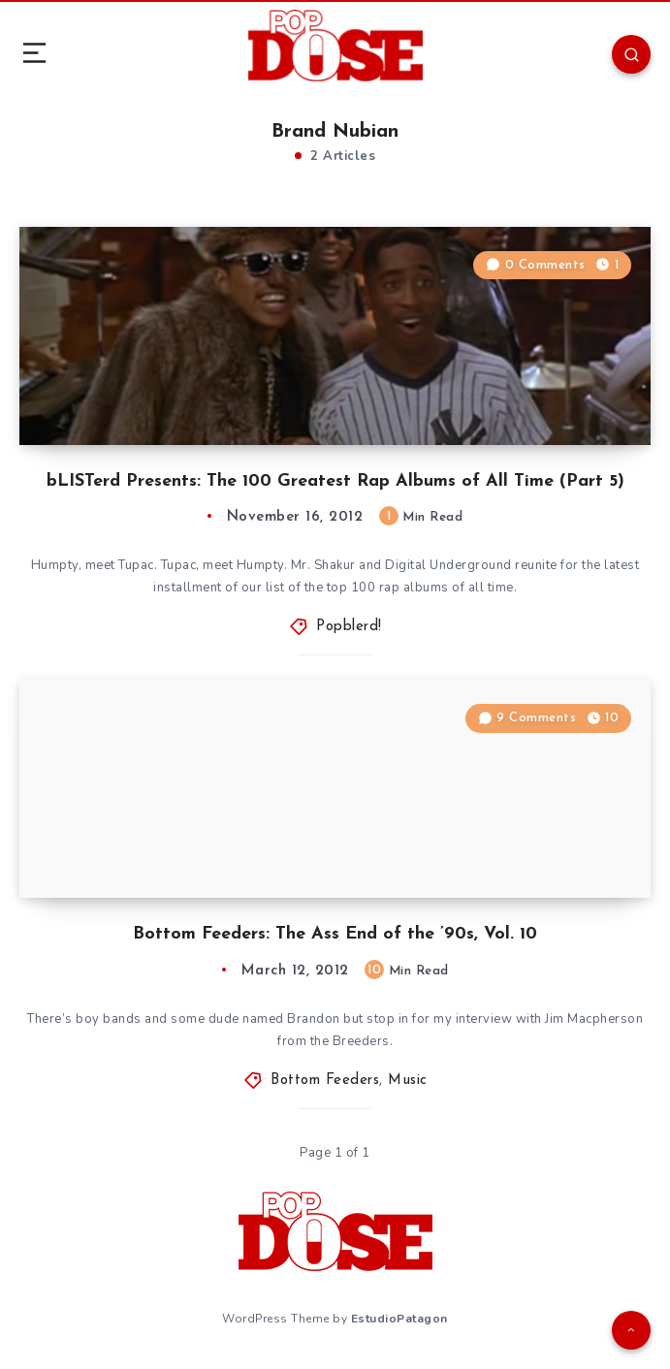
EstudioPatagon (399, 1318)
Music (408, 1080)
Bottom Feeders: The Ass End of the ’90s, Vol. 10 (335, 934)
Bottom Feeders (325, 1080)
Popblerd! (349, 627)
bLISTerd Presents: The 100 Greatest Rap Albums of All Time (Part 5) (335, 481)
